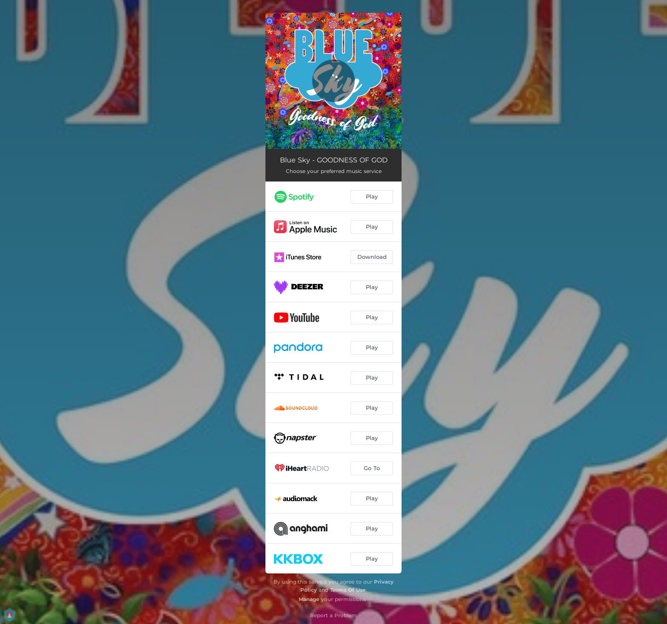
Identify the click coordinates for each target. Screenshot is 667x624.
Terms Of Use (348, 590)
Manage (309, 599)
